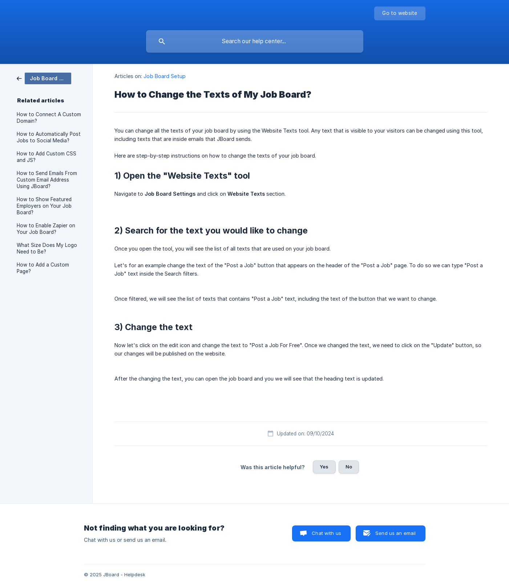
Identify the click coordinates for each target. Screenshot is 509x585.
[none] (399, 13)
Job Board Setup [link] (165, 76)
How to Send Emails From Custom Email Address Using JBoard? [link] (47, 179)
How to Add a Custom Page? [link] (43, 268)
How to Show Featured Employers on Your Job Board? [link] (44, 205)
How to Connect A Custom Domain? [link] (49, 117)
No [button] (349, 467)
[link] (44, 77)
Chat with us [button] (326, 533)
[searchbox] (254, 41)
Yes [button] (324, 467)
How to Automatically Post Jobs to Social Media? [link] (49, 137)
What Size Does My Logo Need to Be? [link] (47, 248)
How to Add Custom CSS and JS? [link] (46, 157)
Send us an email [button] (395, 533)
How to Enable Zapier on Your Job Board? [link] (46, 229)
